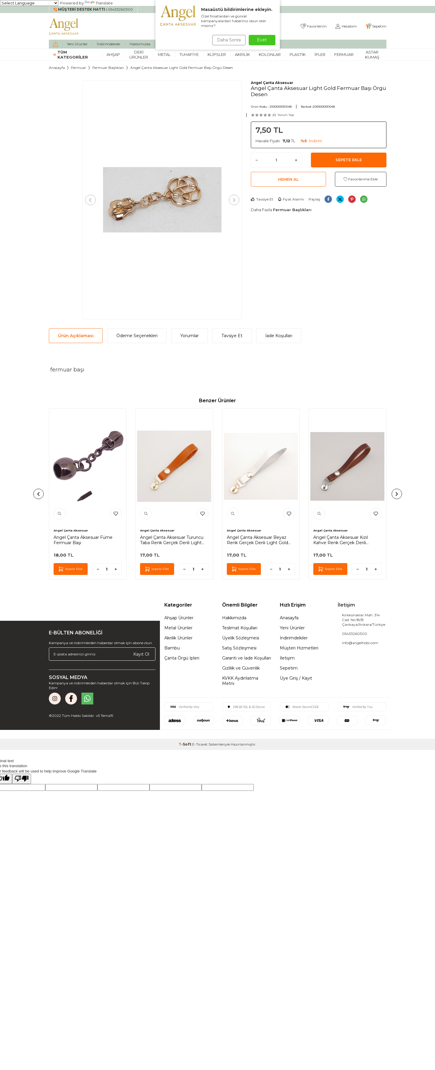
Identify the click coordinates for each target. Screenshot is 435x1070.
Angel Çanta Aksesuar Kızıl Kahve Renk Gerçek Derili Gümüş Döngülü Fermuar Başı (344, 540)
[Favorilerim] (314, 26)
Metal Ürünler (178, 628)
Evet (262, 40)
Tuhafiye (189, 54)
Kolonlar (270, 54)
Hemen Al (288, 179)
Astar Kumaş (372, 54)
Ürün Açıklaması (76, 335)
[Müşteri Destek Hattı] (93, 9)
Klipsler (217, 54)
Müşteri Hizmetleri (299, 648)
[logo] (64, 26)
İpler (319, 54)
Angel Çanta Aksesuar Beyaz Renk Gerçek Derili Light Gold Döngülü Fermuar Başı (257, 540)
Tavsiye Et (262, 199)
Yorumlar (189, 335)
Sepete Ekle (349, 159)
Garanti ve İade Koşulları (246, 658)
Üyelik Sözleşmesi (240, 638)
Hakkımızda (140, 44)
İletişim (287, 658)
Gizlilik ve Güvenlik (241, 668)
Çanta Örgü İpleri (181, 658)
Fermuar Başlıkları (108, 67)
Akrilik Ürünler (178, 638)
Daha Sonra (228, 40)
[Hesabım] (346, 26)
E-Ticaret (200, 744)
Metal (164, 54)
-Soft (185, 744)
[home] (55, 44)
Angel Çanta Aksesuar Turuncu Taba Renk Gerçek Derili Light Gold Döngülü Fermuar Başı (171, 540)
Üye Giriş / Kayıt (296, 678)
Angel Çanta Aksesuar (272, 82)
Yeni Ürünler (77, 44)
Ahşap (113, 54)
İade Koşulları (278, 335)
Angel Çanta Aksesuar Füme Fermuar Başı (83, 540)
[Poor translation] (21, 779)
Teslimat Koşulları (239, 628)
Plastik (298, 54)
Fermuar (344, 54)
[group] (162, 200)
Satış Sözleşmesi (239, 648)
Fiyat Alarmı (291, 199)
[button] (92, 200)
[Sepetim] (376, 26)
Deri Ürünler (138, 54)
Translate (99, 3)
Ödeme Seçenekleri (137, 335)
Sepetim (289, 668)
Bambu (172, 648)
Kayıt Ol (141, 654)
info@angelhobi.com (360, 643)
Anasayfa (57, 67)
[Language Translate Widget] (29, 3)
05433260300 (354, 633)
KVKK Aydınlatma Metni (240, 680)
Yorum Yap (285, 115)
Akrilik (242, 54)
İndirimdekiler (109, 44)
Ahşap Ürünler (178, 617)
